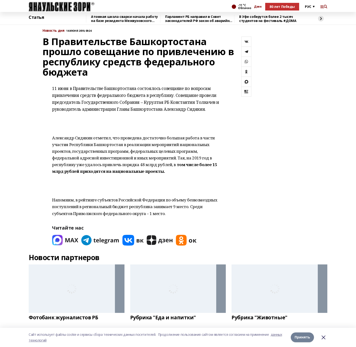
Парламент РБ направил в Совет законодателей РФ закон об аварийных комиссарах (199, 19)
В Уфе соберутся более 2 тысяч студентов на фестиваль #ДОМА (267, 19)
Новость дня (53, 31)
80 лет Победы (282, 6)
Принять (302, 337)
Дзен (257, 6)
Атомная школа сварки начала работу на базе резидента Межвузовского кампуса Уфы (124, 19)
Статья (36, 17)
